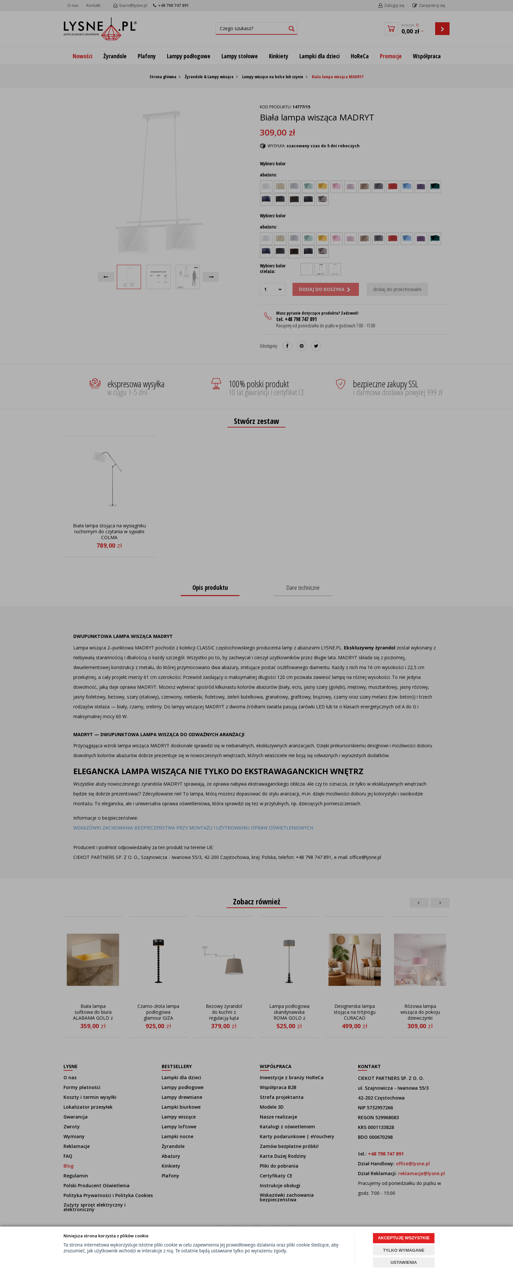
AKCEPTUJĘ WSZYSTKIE (404, 1237)
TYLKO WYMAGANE (403, 1250)
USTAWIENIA (404, 1262)
